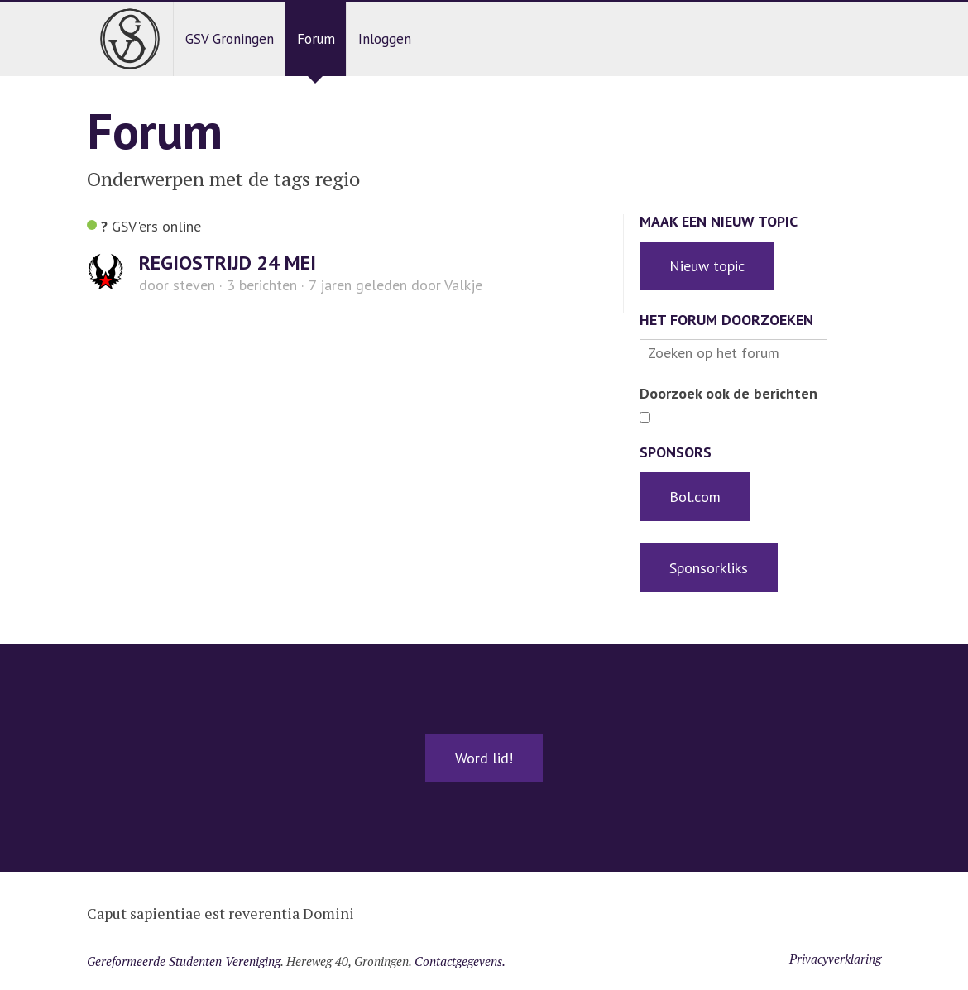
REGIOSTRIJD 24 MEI (227, 262)
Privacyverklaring (835, 958)
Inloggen (384, 39)
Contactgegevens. (460, 961)
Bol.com (695, 496)
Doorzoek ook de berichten (728, 393)
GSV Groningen (229, 39)
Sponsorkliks (708, 567)
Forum (316, 39)
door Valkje (395, 284)
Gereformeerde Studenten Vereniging (183, 961)
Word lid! (484, 758)
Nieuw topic (707, 265)
